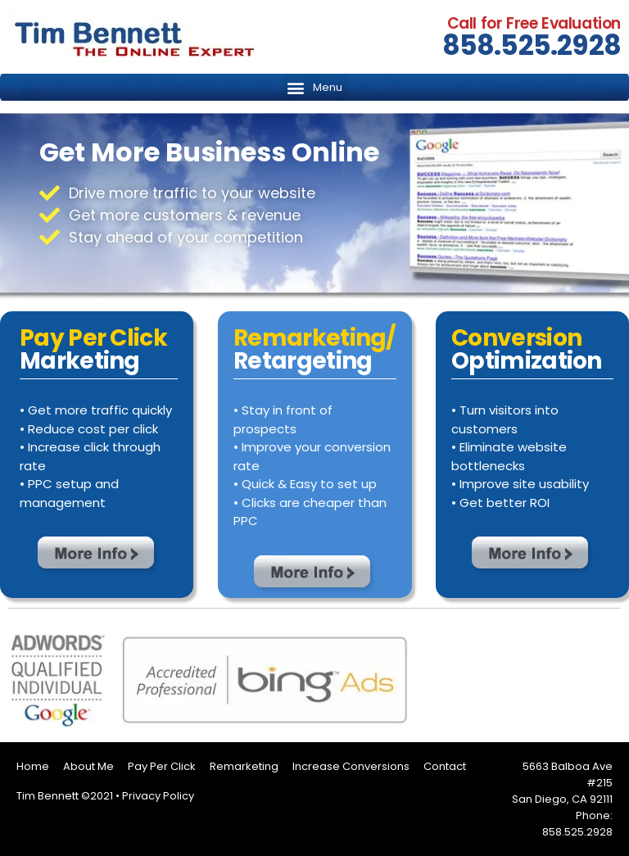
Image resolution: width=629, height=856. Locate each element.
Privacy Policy (158, 796)
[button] (315, 87)
